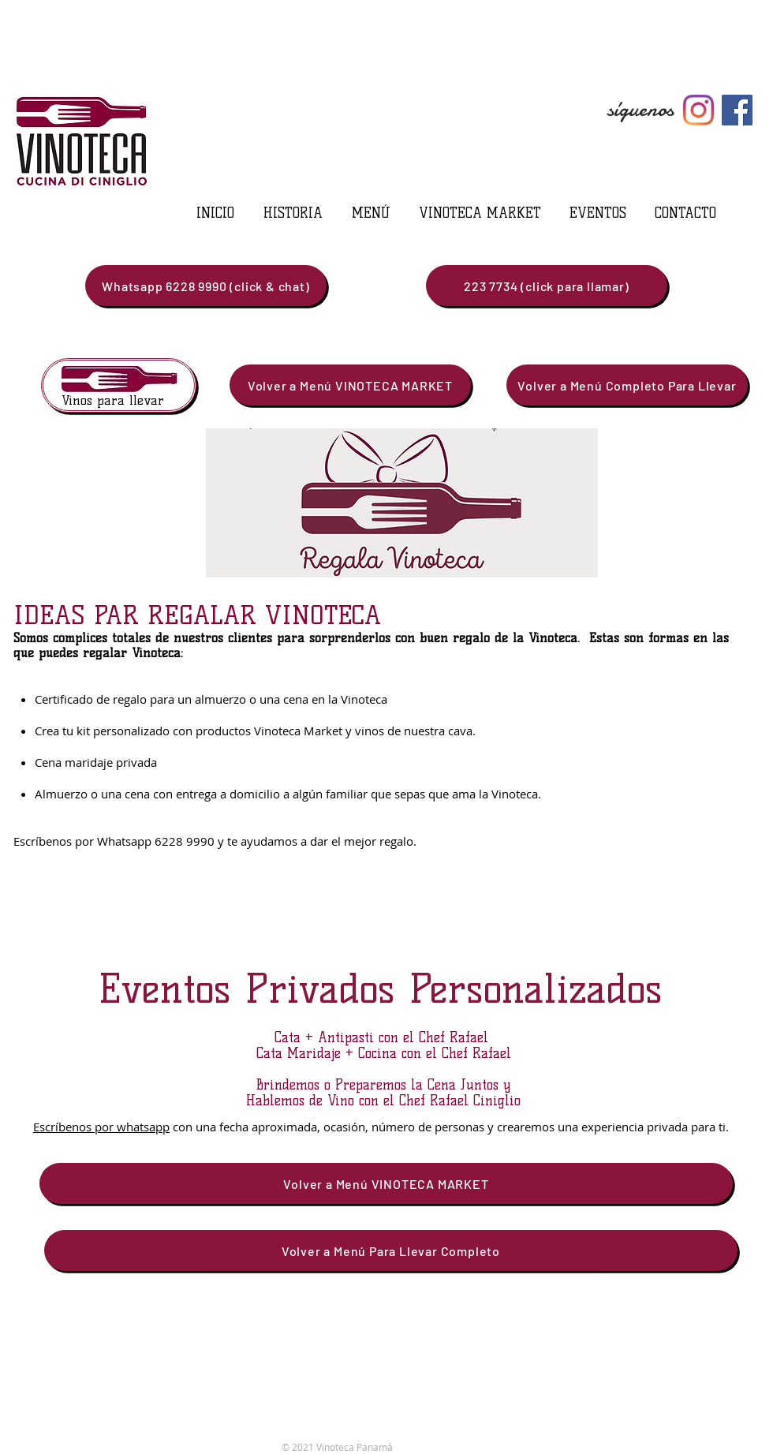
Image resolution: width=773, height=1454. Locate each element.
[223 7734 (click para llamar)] (546, 285)
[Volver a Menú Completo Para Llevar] (627, 385)
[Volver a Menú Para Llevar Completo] (391, 1250)
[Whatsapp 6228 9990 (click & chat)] (206, 285)
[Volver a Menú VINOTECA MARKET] (350, 385)
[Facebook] (737, 110)
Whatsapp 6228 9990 (157, 841)
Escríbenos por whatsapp (101, 1126)
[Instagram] (698, 110)
